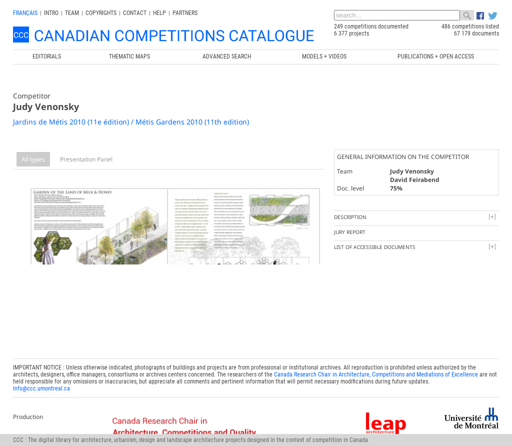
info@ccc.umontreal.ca (41, 369)
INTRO (51, 13)
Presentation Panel (86, 159)
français (25, 13)
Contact (134, 13)
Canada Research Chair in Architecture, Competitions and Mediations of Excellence (376, 355)
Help (159, 13)
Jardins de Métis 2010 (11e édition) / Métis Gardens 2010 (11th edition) (131, 121)
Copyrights (101, 13)
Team (72, 13)
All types (33, 159)
